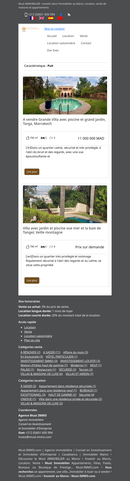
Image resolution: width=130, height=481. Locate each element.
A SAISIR (51, 352)
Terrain (86, 370)
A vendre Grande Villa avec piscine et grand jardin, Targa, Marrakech (64, 121)
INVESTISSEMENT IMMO (39, 361)
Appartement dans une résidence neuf (49, 390)
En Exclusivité (32, 357)
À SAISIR (28, 386)
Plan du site (32, 340)
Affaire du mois (75, 352)
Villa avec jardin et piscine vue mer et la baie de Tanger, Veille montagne (62, 230)
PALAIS (27, 370)
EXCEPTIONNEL (33, 395)
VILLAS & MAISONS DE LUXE (42, 374)
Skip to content (54, 29)
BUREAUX (88, 390)
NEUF (96, 365)
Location (30, 327)
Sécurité (86, 395)
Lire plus (32, 171)
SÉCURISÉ (67, 370)
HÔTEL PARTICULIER (61, 357)
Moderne (79, 365)
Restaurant (46, 370)
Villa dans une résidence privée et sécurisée (70, 399)
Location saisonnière (38, 336)
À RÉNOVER (30, 352)
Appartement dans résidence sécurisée (67, 386)
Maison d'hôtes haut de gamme (44, 365)
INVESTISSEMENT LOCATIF (80, 361)
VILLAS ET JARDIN (79, 374)
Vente (28, 332)
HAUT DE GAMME (62, 395)
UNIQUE (28, 399)
